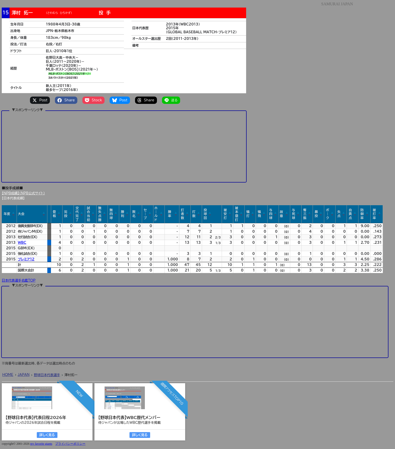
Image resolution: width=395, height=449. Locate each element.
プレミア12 (26, 259)
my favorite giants (41, 443)
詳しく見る (47, 435)
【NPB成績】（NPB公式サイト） (23, 193)
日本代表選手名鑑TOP (19, 280)
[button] (13, 214)
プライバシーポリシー (70, 443)
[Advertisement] (124, 146)
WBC (22, 242)
